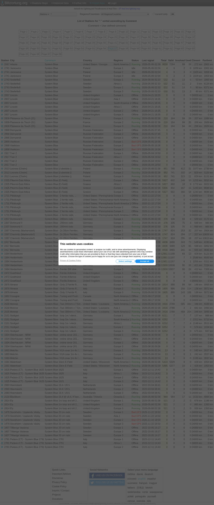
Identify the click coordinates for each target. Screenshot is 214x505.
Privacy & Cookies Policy (70, 260)
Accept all (144, 261)
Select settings (125, 261)
